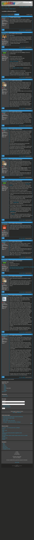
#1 (31, 16)
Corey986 (3, 436)
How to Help (17, 462)
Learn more (4, 391)
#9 (31, 222)
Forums (6, 6)
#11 (31, 259)
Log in (2, 14)
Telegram (5, 390)
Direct (14, 412)
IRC (4, 384)
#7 (31, 158)
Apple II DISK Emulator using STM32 (9, 420)
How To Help (21, 6)
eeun (3, 81)
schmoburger (5, 295)
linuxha (3, 428)
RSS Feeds (5, 446)
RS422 (17, 202)
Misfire (5, 388)
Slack (5, 389)
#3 (31, 49)
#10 (31, 240)
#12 (31, 275)
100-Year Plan (26, 6)
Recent (9, 6)
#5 (31, 110)
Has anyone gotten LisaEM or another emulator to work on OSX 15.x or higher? (15, 435)
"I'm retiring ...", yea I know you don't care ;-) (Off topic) (11, 427)
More (31, 423)
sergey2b (3, 439)
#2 (31, 32)
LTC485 (13, 214)
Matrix (5, 385)
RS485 (14, 202)
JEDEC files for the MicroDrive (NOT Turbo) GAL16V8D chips (13, 416)
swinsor (4, 17)
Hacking (6, 8)
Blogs (4, 443)
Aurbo (3, 431)
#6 (31, 128)
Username (4, 400)
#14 (31, 334)
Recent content (5, 447)
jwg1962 (4, 33)
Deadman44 (4, 335)
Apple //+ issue (5, 419)
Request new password (7, 406)
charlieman (4, 129)
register (6, 14)
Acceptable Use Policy (6, 448)
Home (3, 6)
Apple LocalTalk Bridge (14, 61)
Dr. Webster (4, 223)
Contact (31, 6)
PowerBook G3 (12, 211)
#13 (31, 294)
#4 (31, 79)
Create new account (6, 405)
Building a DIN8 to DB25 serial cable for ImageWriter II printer (12, 432)
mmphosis (4, 51)
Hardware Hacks (12, 8)
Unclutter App (19, 412)
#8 (31, 179)
